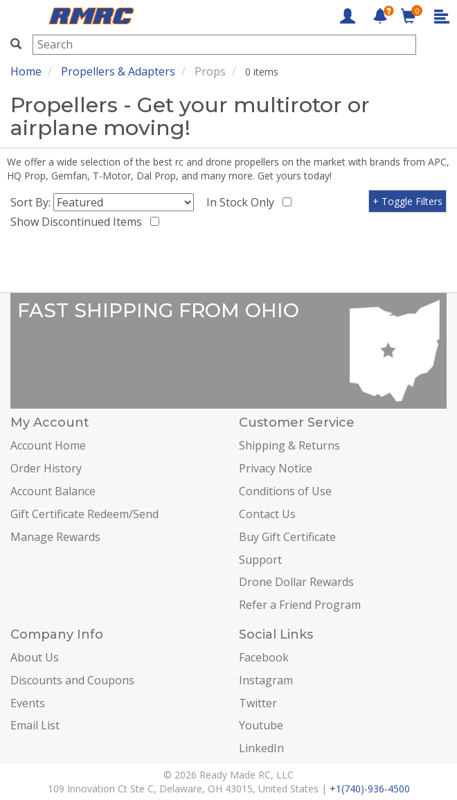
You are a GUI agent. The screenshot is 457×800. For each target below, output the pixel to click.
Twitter (258, 703)
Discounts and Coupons (72, 680)
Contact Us (267, 514)
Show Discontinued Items (78, 221)
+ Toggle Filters (407, 201)
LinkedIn (261, 748)
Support (260, 559)
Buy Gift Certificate (287, 536)
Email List (35, 725)
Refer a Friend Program (300, 604)
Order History (46, 468)
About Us (34, 657)
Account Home (48, 445)
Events (27, 703)
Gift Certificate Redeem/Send (84, 514)
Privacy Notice (275, 468)
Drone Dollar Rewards (296, 581)
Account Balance (53, 491)
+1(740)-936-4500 (370, 788)
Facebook (264, 657)
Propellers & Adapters (118, 71)
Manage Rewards (55, 536)
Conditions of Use (285, 491)
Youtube (261, 725)
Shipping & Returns (289, 445)
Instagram (266, 680)
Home (26, 71)
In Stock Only (243, 202)
